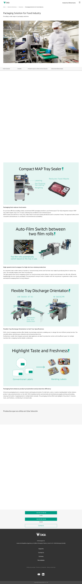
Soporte (41, 549)
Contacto (41, 553)
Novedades (41, 560)
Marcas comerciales (51, 567)
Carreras (41, 556)
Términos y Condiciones (41, 567)
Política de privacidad (31, 567)
